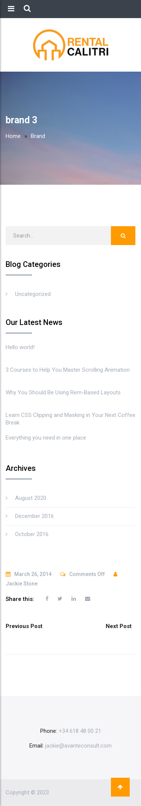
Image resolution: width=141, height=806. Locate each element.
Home (13, 136)
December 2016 (34, 516)
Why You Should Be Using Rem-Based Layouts (63, 392)
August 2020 (30, 498)
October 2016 (32, 534)
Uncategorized (33, 294)
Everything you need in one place (46, 437)
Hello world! (20, 347)
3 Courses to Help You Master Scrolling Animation (68, 369)
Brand (38, 136)
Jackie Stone (22, 584)
